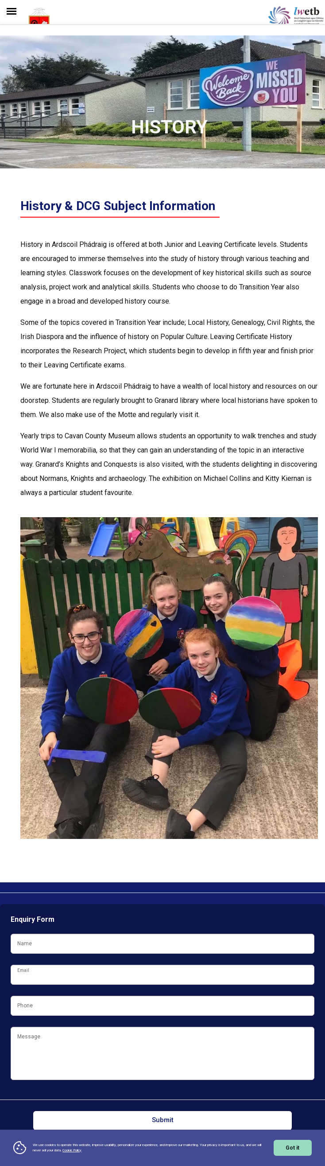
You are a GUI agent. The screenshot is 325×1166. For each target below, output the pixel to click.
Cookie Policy (71, 1150)
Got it (292, 1148)
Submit (163, 1120)
